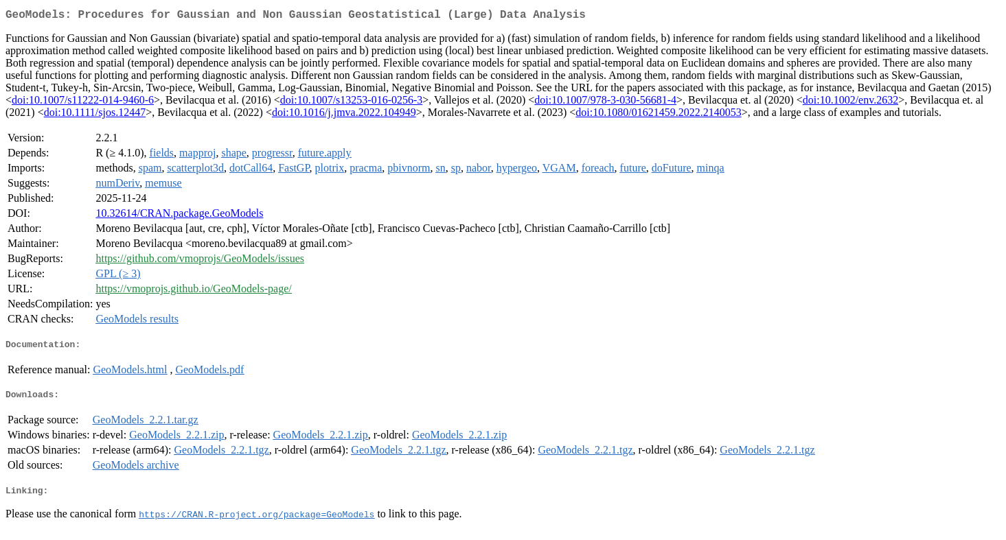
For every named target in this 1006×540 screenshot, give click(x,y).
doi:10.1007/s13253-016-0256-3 (351, 102)
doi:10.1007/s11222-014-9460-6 (83, 102)
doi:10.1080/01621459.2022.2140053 (658, 115)
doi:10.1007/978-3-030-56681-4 (605, 102)
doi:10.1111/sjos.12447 (95, 115)
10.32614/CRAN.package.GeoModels (179, 216)
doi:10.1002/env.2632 (850, 102)
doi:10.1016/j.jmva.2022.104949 (344, 115)
